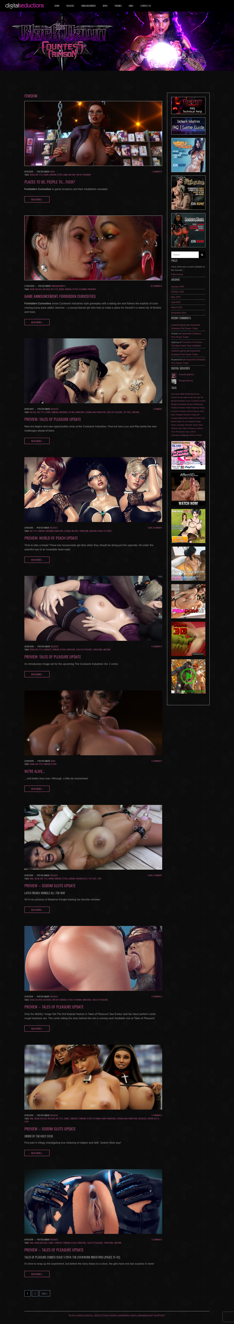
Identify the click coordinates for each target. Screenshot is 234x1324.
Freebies (118, 5)
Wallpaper (185, 435)
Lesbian (88, 412)
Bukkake (181, 401)
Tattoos (127, 412)
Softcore (174, 428)
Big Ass (38, 289)
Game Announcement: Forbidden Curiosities (60, 296)
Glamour (195, 411)
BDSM (32, 174)
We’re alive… (34, 771)
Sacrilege (142, 1118)
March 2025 (176, 307)
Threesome (84, 531)
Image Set (195, 415)
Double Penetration (179, 404)
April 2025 (176, 302)
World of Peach (104, 531)
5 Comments (157, 1115)
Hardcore (80, 412)
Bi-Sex (180, 397)
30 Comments (156, 286)
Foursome (175, 411)
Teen (173, 432)
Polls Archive (177, 274)
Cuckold (194, 401)
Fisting (71, 412)
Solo (180, 428)
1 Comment (157, 408)
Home (56, 5)
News (105, 5)
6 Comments (157, 1239)
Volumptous (176, 435)
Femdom (52, 174)
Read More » (37, 199)
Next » (44, 1293)
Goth (202, 411)
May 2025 (176, 297)
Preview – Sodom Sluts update (50, 885)
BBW (182, 394)
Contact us (145, 5)
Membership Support (151, 1315)
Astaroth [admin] (179, 325)
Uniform (135, 412)
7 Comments (157, 171)
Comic (48, 412)
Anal (32, 878)
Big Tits (39, 174)
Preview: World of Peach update (51, 538)
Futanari (83, 289)
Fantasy (55, 999)
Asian (32, 764)
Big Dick (46, 289)
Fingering (63, 412)
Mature (72, 174)
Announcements (88, 5)
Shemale (188, 425)
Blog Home (76, 1315)
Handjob (179, 415)
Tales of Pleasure (114, 412)
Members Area (127, 1315)
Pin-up (79, 174)
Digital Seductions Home (100, 1315)
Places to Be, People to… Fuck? (49, 182)
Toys (99, 878)
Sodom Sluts (81, 878)
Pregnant (87, 174)
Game (65, 174)
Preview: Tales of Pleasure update (52, 419)
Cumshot (48, 649)
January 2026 (177, 286)
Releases (70, 5)
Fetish (59, 174)
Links (131, 5)
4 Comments (156, 646)
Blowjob (47, 999)
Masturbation (99, 412)
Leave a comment (155, 527)
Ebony (46, 174)
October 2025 (177, 292)
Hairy (104, 1118)
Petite (179, 421)
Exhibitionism (198, 404)
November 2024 (178, 313)
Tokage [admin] (186, 380)
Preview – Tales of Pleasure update (54, 1007)
